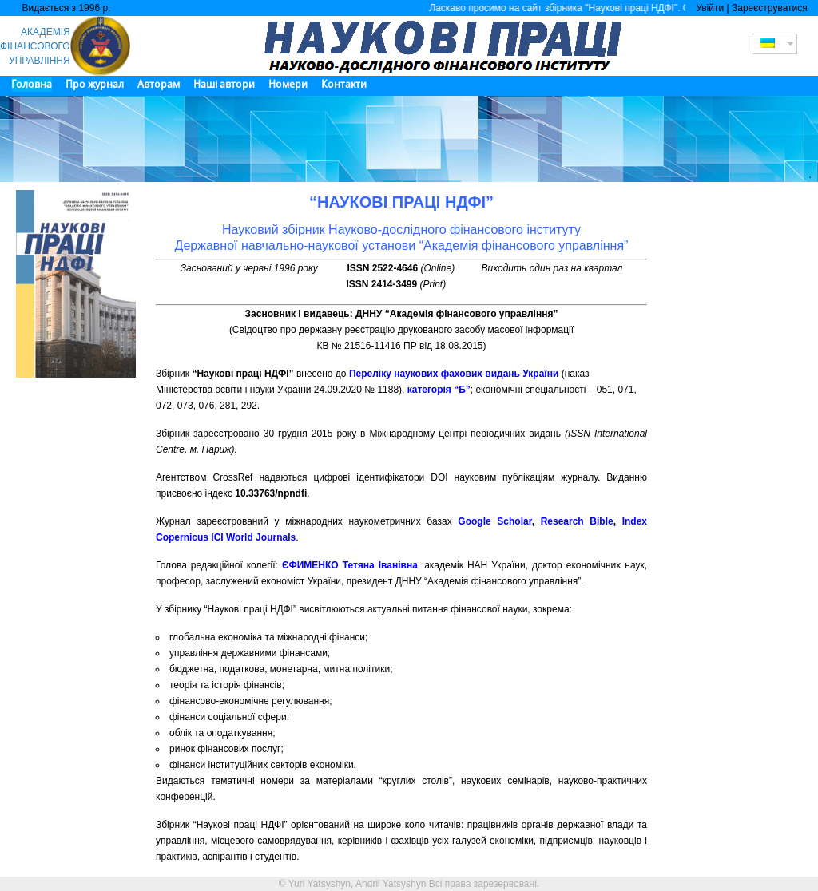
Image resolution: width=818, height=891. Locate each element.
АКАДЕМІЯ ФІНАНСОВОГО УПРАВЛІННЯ (35, 46)
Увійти (710, 8)
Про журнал (95, 84)
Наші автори (224, 84)
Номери (288, 84)
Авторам (158, 84)
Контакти (344, 84)
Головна (31, 84)
